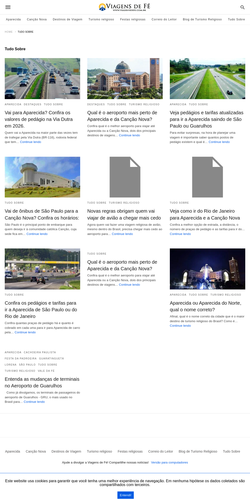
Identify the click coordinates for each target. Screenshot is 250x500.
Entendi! (125, 495)
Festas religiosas (133, 19)
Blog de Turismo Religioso (202, 19)
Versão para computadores (169, 462)
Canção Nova (37, 19)
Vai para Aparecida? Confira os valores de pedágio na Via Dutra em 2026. (38, 119)
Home (9, 32)
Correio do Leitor (164, 19)
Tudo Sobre (236, 19)
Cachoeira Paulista (40, 352)
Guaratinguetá (51, 358)
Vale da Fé (46, 370)
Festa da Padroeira (21, 358)
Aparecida (13, 19)
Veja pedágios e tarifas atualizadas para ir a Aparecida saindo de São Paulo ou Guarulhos (206, 119)
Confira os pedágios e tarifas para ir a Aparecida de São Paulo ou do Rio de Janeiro (42, 309)
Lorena (11, 364)
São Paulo (27, 364)
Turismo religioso (101, 19)
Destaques (33, 104)
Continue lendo (30, 142)
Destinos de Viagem (68, 19)
